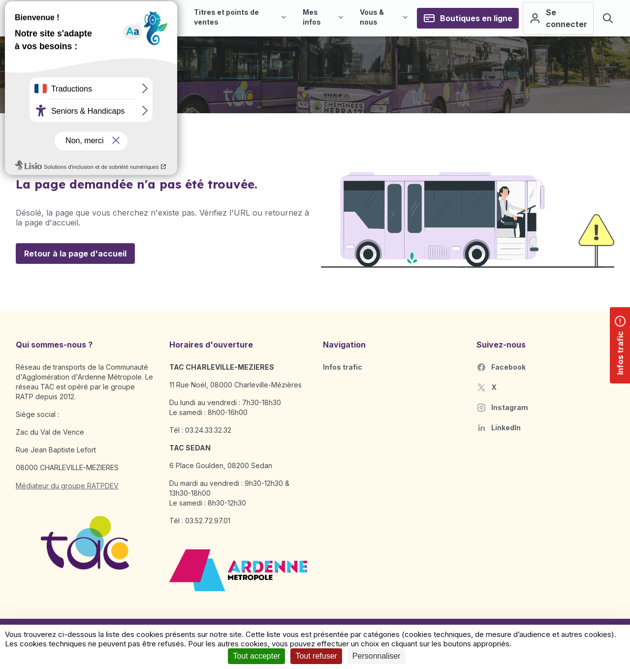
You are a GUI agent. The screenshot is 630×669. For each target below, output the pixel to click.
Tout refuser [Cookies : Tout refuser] (316, 656)
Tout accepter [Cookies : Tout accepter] (256, 656)
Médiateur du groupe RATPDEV (67, 485)
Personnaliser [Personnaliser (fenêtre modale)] (376, 656)
